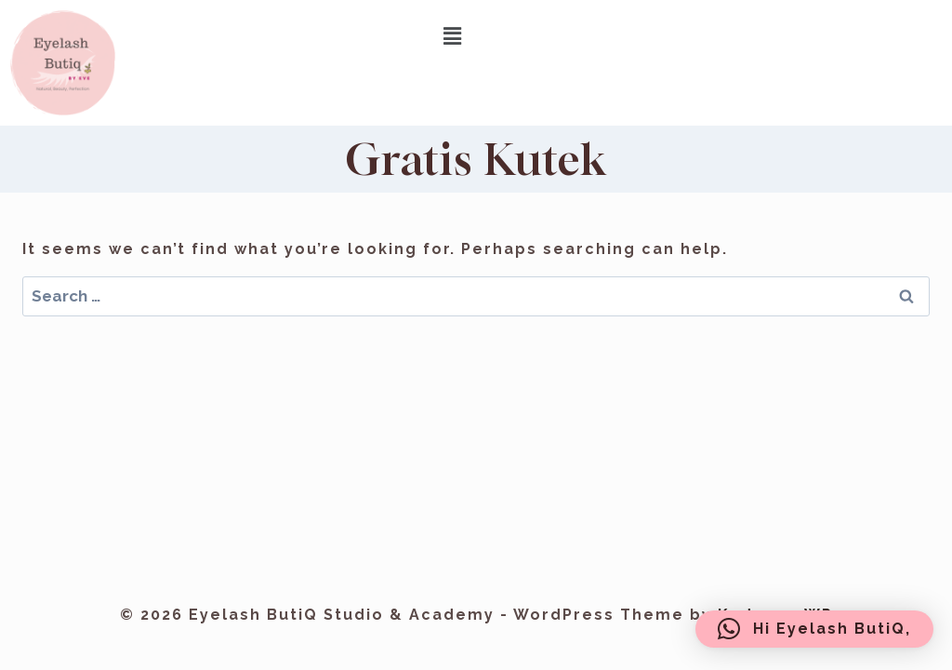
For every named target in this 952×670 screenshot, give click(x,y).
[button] (453, 36)
